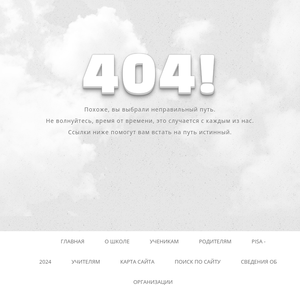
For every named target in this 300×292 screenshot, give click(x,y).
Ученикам (164, 241)
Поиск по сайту (198, 261)
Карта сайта (137, 261)
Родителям (215, 241)
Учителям (86, 261)
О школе (117, 241)
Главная (73, 241)
